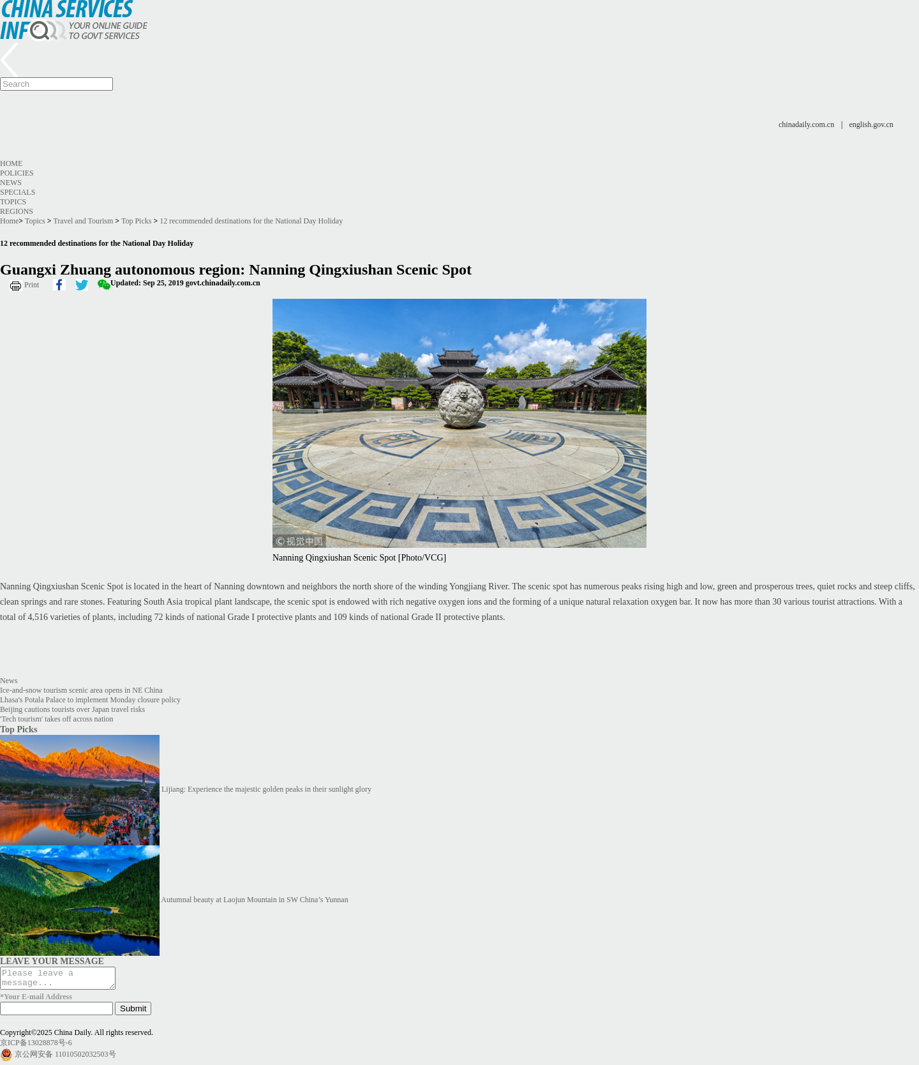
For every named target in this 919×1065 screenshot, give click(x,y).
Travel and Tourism (83, 220)
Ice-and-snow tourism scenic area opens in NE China (81, 690)
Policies (17, 173)
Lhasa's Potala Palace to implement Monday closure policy (90, 699)
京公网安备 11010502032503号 (65, 1058)
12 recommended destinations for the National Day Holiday (251, 220)
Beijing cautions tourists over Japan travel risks (72, 709)
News (11, 182)
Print (31, 284)
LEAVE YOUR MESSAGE (52, 961)
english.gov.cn (871, 124)
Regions (16, 211)
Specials (17, 192)
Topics (13, 201)
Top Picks (136, 220)
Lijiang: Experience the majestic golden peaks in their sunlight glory (266, 789)
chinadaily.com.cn (806, 124)
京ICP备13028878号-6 (36, 1046)
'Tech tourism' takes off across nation (57, 718)
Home (11, 163)
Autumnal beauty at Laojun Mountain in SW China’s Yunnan (254, 899)
